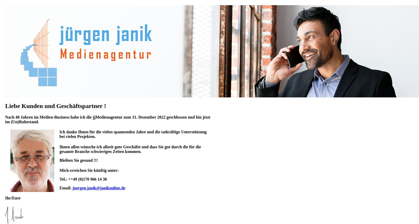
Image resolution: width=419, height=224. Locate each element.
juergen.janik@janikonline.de (98, 188)
